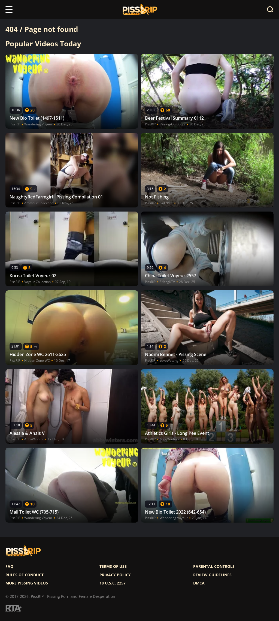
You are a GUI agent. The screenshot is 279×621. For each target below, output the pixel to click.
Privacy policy (115, 574)
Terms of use (113, 566)
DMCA (199, 583)
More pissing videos (26, 583)
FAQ (9, 566)
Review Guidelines (212, 574)
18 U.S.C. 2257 (112, 583)
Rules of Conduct (24, 574)
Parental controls (214, 566)
